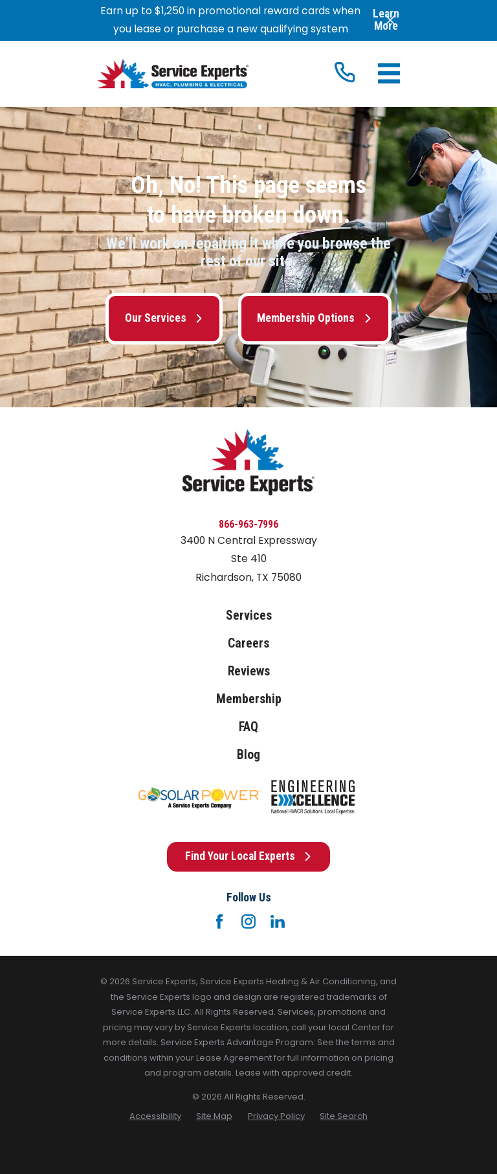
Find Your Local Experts (248, 856)
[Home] (172, 74)
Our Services (164, 317)
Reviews (249, 671)
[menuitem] (155, 1116)
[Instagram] (248, 921)
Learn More (386, 20)
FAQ (248, 726)
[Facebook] (219, 921)
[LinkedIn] (278, 921)
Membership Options (314, 317)
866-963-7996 (248, 524)
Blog (248, 754)
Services (249, 615)
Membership (249, 699)
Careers (248, 643)
